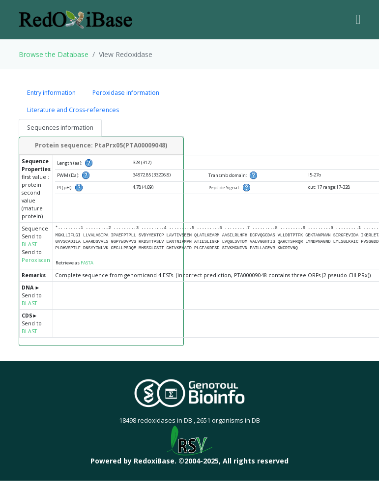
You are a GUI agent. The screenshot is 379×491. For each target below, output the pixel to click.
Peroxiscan (36, 260)
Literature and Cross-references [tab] (73, 110)
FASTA (87, 263)
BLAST (29, 244)
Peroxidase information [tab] (125, 92)
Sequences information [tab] (60, 127)
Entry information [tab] (51, 92)
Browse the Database (53, 54)
